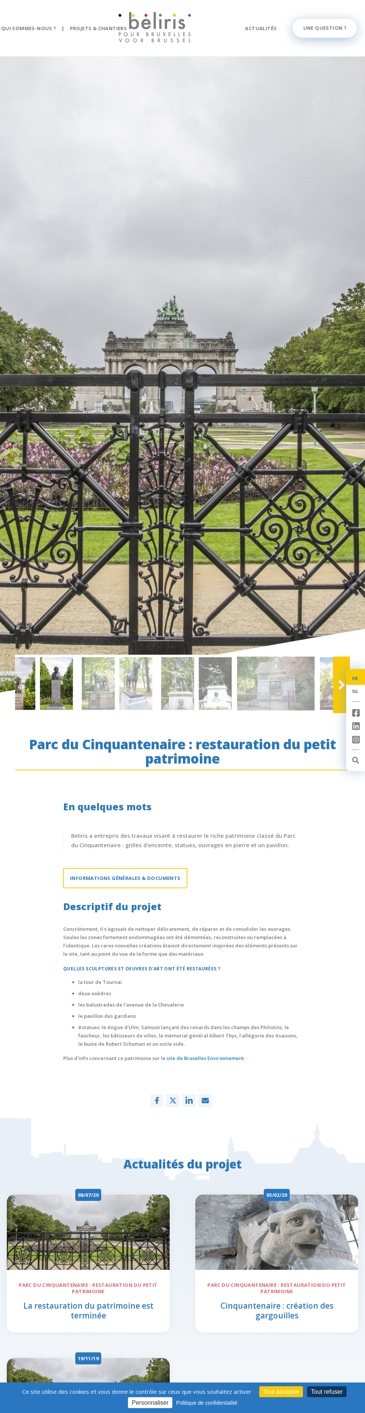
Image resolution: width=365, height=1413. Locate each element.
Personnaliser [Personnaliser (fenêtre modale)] (150, 1402)
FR (355, 678)
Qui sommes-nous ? (28, 28)
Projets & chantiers (98, 28)
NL (355, 691)
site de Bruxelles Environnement (205, 1058)
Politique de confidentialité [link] (206, 1403)
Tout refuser (326, 1392)
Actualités (261, 28)
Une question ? (325, 27)
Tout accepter (281, 1392)
